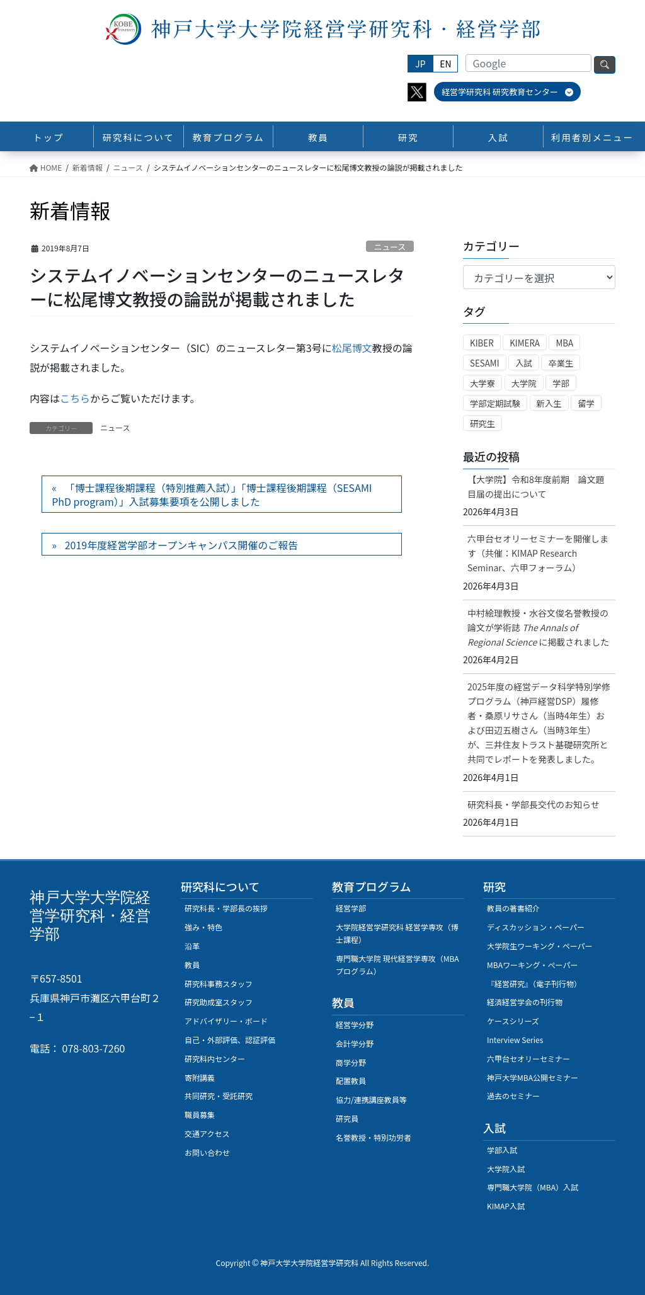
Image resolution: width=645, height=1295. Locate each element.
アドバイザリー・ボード (226, 1020)
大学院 (524, 383)
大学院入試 (506, 1168)
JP (420, 63)
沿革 (192, 945)
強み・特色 (203, 926)
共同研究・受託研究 (219, 1095)
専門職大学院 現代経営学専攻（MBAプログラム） (397, 964)
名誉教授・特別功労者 (373, 1137)
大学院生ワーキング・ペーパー (540, 945)
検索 (604, 65)
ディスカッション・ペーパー (536, 926)
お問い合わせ (207, 1152)
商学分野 (351, 1062)
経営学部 (351, 908)
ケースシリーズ (513, 1020)
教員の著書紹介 (513, 908)
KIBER (482, 343)
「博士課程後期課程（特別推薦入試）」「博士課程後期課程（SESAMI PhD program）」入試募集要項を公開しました (212, 494)
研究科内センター (215, 1058)
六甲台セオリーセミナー (528, 1058)
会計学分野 (355, 1043)
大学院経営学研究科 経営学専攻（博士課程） (397, 933)
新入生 (549, 403)
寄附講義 (200, 1077)
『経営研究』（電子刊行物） (534, 983)
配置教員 (351, 1080)
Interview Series (515, 1039)
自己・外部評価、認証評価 (230, 1039)
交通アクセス (207, 1133)
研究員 (347, 1118)
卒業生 (560, 363)
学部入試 (502, 1149)
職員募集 (200, 1114)
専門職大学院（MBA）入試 (532, 1187)
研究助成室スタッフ (219, 1001)
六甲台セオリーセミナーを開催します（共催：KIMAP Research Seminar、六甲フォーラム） (537, 553)
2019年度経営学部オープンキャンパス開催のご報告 (182, 544)
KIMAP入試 (506, 1206)
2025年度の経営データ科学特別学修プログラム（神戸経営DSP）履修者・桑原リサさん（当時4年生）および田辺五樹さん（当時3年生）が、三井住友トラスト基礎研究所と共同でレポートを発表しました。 (538, 722)
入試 (523, 363)
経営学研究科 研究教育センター (507, 92)
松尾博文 (352, 347)
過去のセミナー (513, 1095)
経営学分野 (355, 1024)
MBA (564, 343)
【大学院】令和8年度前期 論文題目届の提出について (536, 486)
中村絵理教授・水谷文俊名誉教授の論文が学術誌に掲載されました (538, 627)
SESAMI (484, 363)
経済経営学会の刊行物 (524, 1001)
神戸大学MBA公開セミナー (532, 1077)
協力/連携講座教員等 (371, 1099)
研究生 (482, 424)
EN (445, 63)
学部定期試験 (495, 403)
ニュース (390, 247)
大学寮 (482, 383)
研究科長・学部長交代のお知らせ (533, 804)
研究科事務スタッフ (219, 983)
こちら (75, 398)
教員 (192, 964)
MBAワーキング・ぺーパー (532, 964)
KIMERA (525, 343)
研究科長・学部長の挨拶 (226, 908)
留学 (586, 403)
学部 (560, 383)
